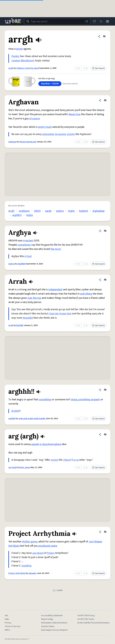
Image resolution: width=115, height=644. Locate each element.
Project (51, 553)
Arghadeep (99, 211)
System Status (47, 626)
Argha (71, 211)
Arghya (11, 263)
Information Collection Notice (54, 622)
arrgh (10, 68)
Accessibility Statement (52, 615)
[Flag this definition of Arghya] (105, 230)
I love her (54, 313)
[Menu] (107, 21)
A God (28, 256)
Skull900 (21, 263)
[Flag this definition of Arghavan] (105, 100)
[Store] (94, 21)
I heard (67, 460)
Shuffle (57, 590)
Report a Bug (47, 619)
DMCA (7, 630)
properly (95, 399)
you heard (37, 553)
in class (44, 444)
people (35, 444)
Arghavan (12, 141)
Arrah (10, 325)
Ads (6, 615)
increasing (60, 134)
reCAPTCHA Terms (85, 619)
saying (54, 460)
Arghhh (15, 411)
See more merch (70, 83)
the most (55, 249)
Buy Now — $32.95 (49, 83)
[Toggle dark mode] (101, 21)
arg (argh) (12, 467)
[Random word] (86, 21)
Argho (29, 215)
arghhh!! (17, 215)
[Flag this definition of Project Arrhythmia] (105, 531)
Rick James (25, 467)
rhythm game (29, 541)
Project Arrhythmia (16, 573)
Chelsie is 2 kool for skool (27, 68)
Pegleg (15, 56)
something (45, 399)
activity (71, 134)
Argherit (83, 211)
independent (55, 289)
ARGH (37, 211)
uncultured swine (47, 546)
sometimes (24, 245)
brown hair (65, 313)
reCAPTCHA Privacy (86, 615)
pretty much (45, 127)
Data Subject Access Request (54, 630)
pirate (19, 49)
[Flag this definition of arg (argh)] (105, 434)
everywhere (54, 444)
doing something (80, 399)
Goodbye (26, 566)
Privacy (8, 622)
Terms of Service (12, 626)
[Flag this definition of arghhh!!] (105, 389)
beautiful (28, 318)
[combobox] (57, 21)
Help (7, 619)
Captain (15, 60)
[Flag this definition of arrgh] (104, 36)
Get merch (98, 68)
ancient (29, 240)
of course (34, 118)
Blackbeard (27, 60)
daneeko (33, 573)
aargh (48, 211)
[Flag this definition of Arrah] (105, 279)
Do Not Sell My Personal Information (93, 622)
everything (86, 294)
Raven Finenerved (28, 141)
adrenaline (48, 134)
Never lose (74, 114)
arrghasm (24, 211)
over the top (34, 298)
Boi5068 (19, 325)
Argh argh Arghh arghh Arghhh (32, 418)
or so (76, 460)
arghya (60, 211)
